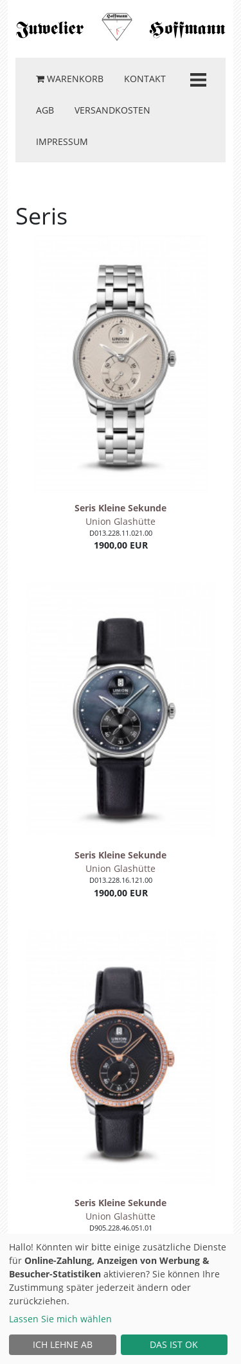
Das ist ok (174, 1344)
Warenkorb (69, 78)
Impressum (62, 141)
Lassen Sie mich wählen (60, 1319)
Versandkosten (112, 110)
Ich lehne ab (63, 1344)
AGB (45, 110)
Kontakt (145, 78)
